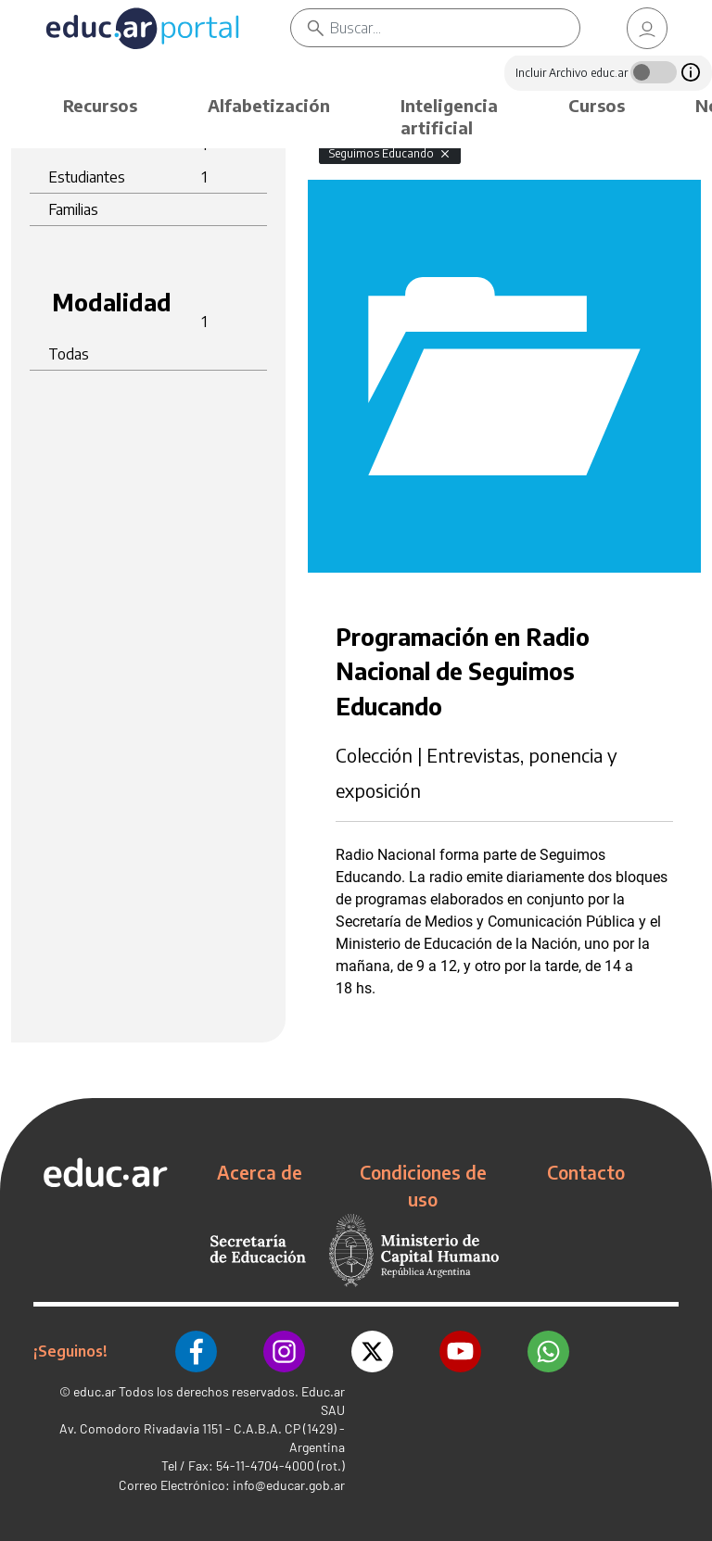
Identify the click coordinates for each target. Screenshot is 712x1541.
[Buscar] (454, 27)
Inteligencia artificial (449, 116)
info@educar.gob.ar (289, 1485)
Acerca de (259, 1172)
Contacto (586, 1172)
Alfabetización (269, 105)
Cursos (596, 105)
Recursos (100, 105)
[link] (647, 28)
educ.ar (94, 1391)
